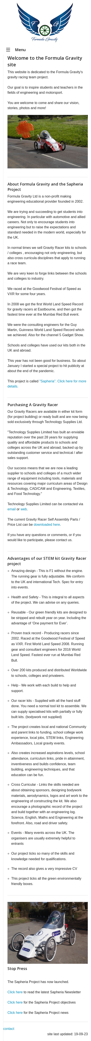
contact (8, 1029)
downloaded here (47, 524)
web (24, 509)
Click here (15, 992)
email (11, 509)
